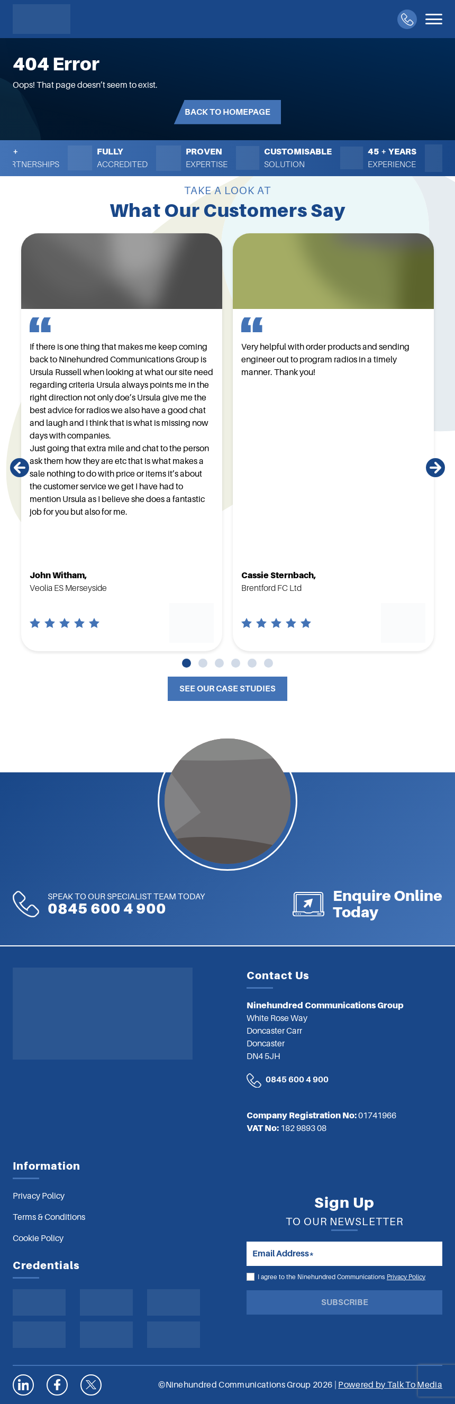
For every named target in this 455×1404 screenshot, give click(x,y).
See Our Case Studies (227, 689)
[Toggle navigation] (433, 19)
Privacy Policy (406, 1277)
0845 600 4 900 (297, 1079)
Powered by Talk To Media (390, 1385)
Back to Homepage (227, 112)
